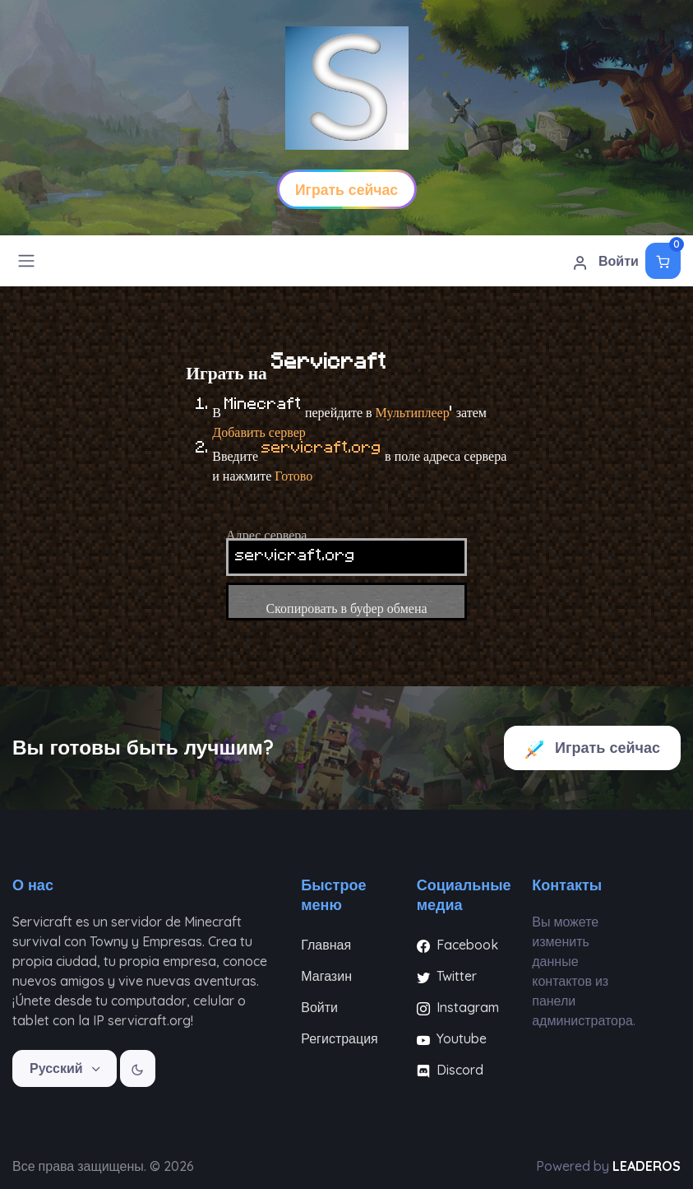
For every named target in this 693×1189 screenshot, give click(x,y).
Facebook (457, 944)
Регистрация (339, 1038)
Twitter (447, 976)
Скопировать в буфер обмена (346, 601)
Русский (58, 1068)
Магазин (326, 976)
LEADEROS (646, 1166)
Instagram (458, 1007)
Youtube (452, 1038)
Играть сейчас (592, 748)
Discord (450, 1069)
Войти (605, 262)
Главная (326, 944)
